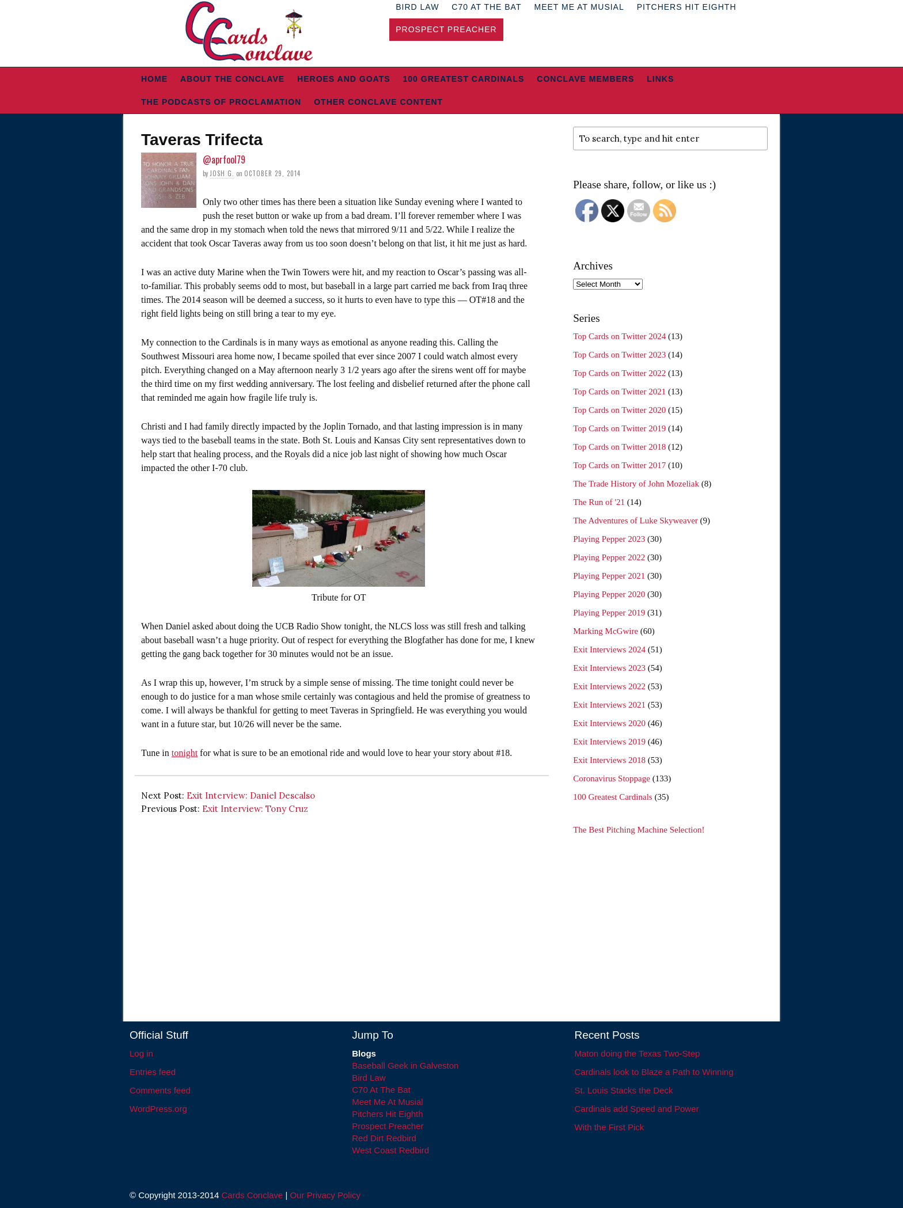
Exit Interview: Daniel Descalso (251, 795)
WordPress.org (158, 1109)
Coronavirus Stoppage (611, 778)
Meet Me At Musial (387, 1102)
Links (660, 78)
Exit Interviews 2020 (609, 723)
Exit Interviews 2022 (609, 686)
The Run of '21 (599, 502)
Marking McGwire (605, 631)
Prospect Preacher (446, 29)
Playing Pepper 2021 (609, 575)
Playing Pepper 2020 (609, 594)
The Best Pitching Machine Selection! (638, 829)
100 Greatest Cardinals (464, 78)
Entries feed (153, 1072)
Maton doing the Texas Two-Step (637, 1053)
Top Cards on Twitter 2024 (619, 336)
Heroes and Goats (343, 78)
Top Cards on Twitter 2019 (619, 428)
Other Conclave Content (378, 102)
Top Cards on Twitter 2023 (619, 354)
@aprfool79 (224, 159)
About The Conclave (232, 78)
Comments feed (160, 1090)
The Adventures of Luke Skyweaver (635, 520)
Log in (141, 1053)
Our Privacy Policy (325, 1195)
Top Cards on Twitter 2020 (619, 410)
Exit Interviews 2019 (609, 741)
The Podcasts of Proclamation (221, 102)
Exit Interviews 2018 (609, 760)
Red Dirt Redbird (384, 1138)
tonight (185, 753)
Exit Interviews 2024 (609, 649)
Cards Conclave (252, 1195)
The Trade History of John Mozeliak (636, 483)
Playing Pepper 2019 (609, 612)
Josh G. (222, 173)
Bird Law (368, 1077)
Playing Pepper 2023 (609, 539)
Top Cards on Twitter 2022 (619, 373)
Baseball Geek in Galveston (405, 1065)
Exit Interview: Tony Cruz (255, 808)
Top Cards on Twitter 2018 (619, 446)
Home (154, 78)
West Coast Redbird (390, 1150)
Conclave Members (585, 78)
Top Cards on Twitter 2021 (619, 391)
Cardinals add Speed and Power (637, 1109)
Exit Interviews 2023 (609, 668)
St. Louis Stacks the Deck (624, 1090)
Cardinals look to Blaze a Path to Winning (654, 1072)
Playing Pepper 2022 (609, 557)
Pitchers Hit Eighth (387, 1114)
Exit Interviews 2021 (609, 704)
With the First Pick (609, 1127)
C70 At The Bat (381, 1090)
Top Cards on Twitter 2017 (619, 465)
